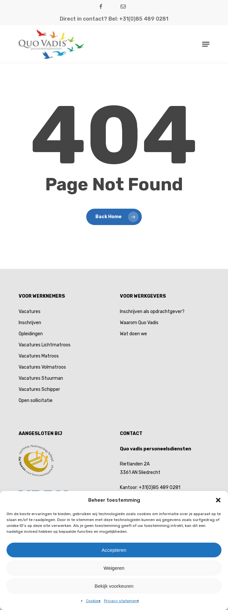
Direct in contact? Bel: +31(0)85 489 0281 (114, 19)
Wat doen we (133, 334)
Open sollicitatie (36, 400)
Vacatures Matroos (39, 356)
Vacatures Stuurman (41, 378)
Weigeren (114, 568)
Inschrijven (30, 322)
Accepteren (114, 550)
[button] (218, 500)
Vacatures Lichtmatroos (45, 345)
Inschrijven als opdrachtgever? (152, 311)
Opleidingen (31, 334)
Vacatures (30, 311)
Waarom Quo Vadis (139, 322)
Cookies (93, 601)
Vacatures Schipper (39, 389)
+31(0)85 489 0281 (159, 487)
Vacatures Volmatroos (42, 367)
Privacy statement (121, 601)
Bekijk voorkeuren (113, 586)
